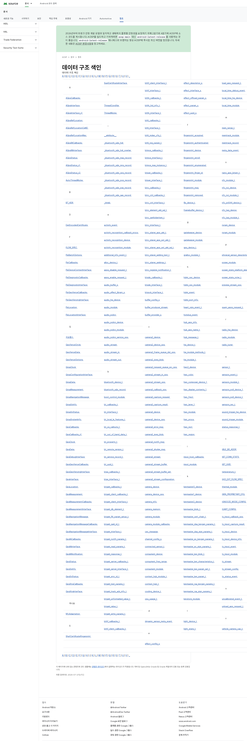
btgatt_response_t (113, 554)
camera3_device (153, 412)
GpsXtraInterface (74, 591)
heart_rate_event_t (193, 307)
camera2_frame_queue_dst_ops (160, 352)
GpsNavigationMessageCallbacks (82, 524)
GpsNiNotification (74, 554)
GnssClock (71, 367)
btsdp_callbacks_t (154, 277)
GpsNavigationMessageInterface (81, 531)
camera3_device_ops (155, 419)
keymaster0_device (193, 487)
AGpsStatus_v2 (73, 173)
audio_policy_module (114, 330)
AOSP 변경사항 (83, 43)
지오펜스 (70, 337)
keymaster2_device (193, 501)
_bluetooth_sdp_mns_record (118, 165)
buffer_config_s (152, 300)
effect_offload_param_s (195, 98)
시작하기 (25, 18)
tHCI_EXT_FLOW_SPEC (232, 479)
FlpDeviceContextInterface (79, 270)
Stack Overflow (186, 730)
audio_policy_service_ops (116, 337)
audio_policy (110, 315)
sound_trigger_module (233, 419)
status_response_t (231, 427)
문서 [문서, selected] (27, 3)
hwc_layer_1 (189, 404)
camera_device (152, 487)
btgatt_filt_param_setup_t (116, 516)
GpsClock (71, 442)
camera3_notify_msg (155, 442)
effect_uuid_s (190, 113)
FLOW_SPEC (72, 247)
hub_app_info (190, 322)
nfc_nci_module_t (230, 195)
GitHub (45, 735)
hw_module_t (190, 359)
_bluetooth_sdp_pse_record (118, 187)
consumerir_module (154, 569)
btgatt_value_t (111, 606)
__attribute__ (110, 135)
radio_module (228, 337)
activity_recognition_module (117, 247)
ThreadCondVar (112, 105)
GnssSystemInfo (74, 419)
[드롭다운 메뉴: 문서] (32, 3)
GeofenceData (73, 352)
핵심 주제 (53, 18)
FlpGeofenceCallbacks (77, 292)
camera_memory (153, 509)
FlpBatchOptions (74, 255)
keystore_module (192, 599)
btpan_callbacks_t (154, 173)
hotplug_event (191, 315)
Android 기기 (85, 18)
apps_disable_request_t (115, 270)
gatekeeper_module (193, 240)
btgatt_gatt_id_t (112, 524)
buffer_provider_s (153, 315)
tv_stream (227, 561)
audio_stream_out (113, 359)
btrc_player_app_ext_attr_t (158, 240)
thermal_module (230, 487)
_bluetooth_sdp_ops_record (118, 173)
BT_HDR (70, 202)
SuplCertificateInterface (116, 83)
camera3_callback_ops (156, 389)
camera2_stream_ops (155, 382)
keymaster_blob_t (192, 509)
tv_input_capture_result (233, 524)
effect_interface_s (193, 90)
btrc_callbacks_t (153, 187)
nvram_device (228, 225)
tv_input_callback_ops (233, 516)
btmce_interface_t (154, 158)
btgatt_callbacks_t (113, 487)
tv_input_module (230, 554)
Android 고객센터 (186, 707)
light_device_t (190, 621)
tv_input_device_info (232, 539)
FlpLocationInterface (76, 315)
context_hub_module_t (156, 576)
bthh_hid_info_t (152, 105)
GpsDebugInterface (75, 457)
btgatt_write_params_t (115, 614)
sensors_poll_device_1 (232, 389)
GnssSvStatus (73, 412)
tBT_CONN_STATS (231, 457)
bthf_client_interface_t (156, 83)
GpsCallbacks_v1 (74, 434)
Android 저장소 (49, 707)
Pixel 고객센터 (185, 712)
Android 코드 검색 (48, 3)
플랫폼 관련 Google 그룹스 (122, 725)
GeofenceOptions (74, 359)
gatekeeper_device (193, 232)
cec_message (151, 531)
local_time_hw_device (232, 98)
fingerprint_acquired (194, 135)
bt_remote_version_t (114, 449)
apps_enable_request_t (115, 277)
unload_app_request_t (233, 606)
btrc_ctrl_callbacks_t (155, 195)
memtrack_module (231, 135)
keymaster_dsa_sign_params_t (198, 531)
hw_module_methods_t (195, 352)
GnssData (71, 382)
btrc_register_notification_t (158, 270)
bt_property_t (111, 442)
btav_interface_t (112, 479)
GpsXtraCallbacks (74, 584)
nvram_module (229, 232)
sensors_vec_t (229, 404)
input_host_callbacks (194, 457)
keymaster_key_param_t (195, 576)
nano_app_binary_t (231, 173)
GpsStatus (71, 561)
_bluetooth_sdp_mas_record (118, 158)
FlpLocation (71, 307)
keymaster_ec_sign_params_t (198, 546)
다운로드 (46, 716)
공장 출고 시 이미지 (50, 725)
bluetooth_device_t (113, 382)
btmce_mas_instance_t (156, 165)
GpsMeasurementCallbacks (79, 501)
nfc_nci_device (229, 187)
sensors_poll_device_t (232, 397)
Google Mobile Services (189, 725)
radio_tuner (227, 344)
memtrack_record (230, 143)
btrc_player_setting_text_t (157, 255)
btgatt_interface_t (113, 531)
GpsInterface (72, 479)
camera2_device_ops (155, 344)
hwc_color (189, 374)
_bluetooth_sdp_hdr (114, 143)
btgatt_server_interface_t (116, 569)
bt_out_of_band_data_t (115, 434)
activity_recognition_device (117, 240)
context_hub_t (152, 584)
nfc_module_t (228, 180)
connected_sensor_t (155, 546)
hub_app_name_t (192, 330)
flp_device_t (190, 202)
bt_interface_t (111, 412)
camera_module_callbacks (157, 524)
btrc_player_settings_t (155, 262)
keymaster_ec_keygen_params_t (199, 539)
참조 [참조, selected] (122, 18)
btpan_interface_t (154, 180)
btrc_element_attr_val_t (156, 210)
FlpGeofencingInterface (77, 300)
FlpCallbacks (72, 262)
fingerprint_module (193, 180)
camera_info (151, 501)
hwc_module (190, 412)
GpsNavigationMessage (77, 516)
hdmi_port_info (191, 300)
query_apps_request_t (233, 307)
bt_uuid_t (109, 464)
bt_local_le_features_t (115, 419)
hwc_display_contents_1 (195, 389)
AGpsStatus (72, 158)
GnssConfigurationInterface (79, 374)
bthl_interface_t (153, 128)
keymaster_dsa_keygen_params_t (200, 524)
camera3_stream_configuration (160, 479)
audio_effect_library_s (114, 292)
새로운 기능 (8, 18)
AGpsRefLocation (74, 120)
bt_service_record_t (114, 457)
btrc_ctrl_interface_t (155, 202)
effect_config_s (152, 644)
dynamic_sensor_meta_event (159, 621)
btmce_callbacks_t (154, 150)
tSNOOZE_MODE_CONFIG (234, 501)
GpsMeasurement (74, 494)
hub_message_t (191, 337)
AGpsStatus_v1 (73, 165)
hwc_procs (189, 419)
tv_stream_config (230, 569)
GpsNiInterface (73, 546)
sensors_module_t (231, 382)
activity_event (111, 225)
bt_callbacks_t (111, 404)
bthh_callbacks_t (153, 98)
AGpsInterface (73, 105)
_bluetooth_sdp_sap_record (118, 195)
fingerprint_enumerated (195, 165)
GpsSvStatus (72, 576)
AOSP (64, 57)
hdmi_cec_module (192, 285)
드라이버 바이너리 (50, 730)
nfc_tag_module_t (231, 217)
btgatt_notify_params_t (115, 539)
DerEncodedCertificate (77, 225)
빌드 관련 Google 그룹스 (121, 730)
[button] (17, 23)
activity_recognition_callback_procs (121, 232)
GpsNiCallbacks (73, 539)
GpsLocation (72, 487)
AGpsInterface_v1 (74, 113)
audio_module (111, 307)
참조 (79, 57)
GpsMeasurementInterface (79, 509)
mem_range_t (228, 128)
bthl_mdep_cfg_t (153, 135)
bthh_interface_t (153, 113)
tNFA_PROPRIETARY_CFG (233, 494)
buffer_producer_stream (156, 307)
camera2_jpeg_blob (154, 359)
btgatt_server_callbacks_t (116, 561)
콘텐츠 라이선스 (98, 667)
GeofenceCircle (73, 344)
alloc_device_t (111, 262)
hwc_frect (189, 397)
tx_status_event (230, 576)
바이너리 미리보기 (50, 721)
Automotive (106, 18)
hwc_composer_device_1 (195, 382)
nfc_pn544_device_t (232, 202)
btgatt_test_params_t (114, 584)
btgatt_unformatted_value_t (117, 599)
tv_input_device (229, 531)
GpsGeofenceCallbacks (77, 464)
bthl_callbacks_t (153, 120)
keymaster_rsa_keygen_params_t (199, 584)
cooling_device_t (153, 591)
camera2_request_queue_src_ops (161, 367)
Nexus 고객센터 (185, 716)
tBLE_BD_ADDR (229, 449)
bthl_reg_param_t (153, 143)
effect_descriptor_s (193, 83)
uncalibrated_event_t (232, 599)
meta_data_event (230, 150)
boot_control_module (114, 397)
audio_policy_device (114, 322)
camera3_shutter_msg (155, 449)
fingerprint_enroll (192, 158)
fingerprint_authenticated (196, 143)
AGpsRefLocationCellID (77, 128)
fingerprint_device (192, 150)
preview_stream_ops (232, 285)
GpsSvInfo (71, 569)
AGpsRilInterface (74, 150)
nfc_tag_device (229, 210)
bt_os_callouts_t (112, 427)
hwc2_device (190, 367)
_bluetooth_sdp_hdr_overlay (118, 150)
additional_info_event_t (115, 255)
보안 (39, 18)
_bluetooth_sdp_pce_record (118, 180)
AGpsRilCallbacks (74, 143)
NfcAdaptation (73, 614)
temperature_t (229, 472)
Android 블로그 (117, 716)
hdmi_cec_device (192, 277)
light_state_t (190, 629)
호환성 (68, 18)
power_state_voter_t (232, 277)
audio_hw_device (112, 300)
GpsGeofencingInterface (78, 472)
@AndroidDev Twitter (120, 712)
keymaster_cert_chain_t (195, 516)
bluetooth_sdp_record (115, 389)
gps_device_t (190, 247)
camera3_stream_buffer (156, 464)
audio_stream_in (112, 352)
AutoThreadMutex (74, 180)
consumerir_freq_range (156, 561)
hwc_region (189, 434)
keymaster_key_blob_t (194, 554)
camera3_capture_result (156, 404)
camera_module (152, 516)
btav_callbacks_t (112, 472)
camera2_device (153, 337)
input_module (190, 464)
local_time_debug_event (233, 90)
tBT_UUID (226, 464)
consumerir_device (154, 554)
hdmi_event (189, 292)
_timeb (107, 202)
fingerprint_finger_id (193, 173)
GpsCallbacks (72, 427)
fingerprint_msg (191, 187)
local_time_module (231, 105)
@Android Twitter (118, 707)
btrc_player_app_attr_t (156, 232)
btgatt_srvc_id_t (112, 576)
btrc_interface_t (153, 225)
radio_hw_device (230, 330)
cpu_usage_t (151, 599)
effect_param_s (191, 105)
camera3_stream (153, 457)
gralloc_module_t (192, 255)
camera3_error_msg (154, 427)
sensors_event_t (230, 374)
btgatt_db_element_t (114, 509)
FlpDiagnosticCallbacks (77, 277)
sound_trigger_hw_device (234, 412)
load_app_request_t (232, 83)
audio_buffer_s (111, 285)
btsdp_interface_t (154, 285)
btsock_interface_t (154, 292)
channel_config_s (153, 539)
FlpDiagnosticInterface (77, 285)
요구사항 (46, 712)
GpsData (70, 449)
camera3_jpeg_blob (154, 434)
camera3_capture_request (157, 397)
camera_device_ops (154, 494)
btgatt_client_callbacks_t (116, 494)
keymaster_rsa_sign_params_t (198, 591)
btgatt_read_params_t (115, 546)
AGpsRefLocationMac (76, 135)
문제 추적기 (184, 735)
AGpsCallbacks (73, 98)
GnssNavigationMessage (78, 397)
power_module (229, 262)
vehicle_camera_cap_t (232, 629)
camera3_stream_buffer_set (158, 472)
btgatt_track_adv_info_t (115, 591)
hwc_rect (188, 427)
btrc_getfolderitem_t (155, 217)
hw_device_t (190, 344)
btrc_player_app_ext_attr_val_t (159, 247)
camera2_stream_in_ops (156, 374)
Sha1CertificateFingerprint (78, 636)
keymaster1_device (193, 494)
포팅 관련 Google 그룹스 (121, 735)
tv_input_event (229, 546)
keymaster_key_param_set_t (197, 569)
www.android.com (187, 721)
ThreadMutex (110, 113)
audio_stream (110, 344)
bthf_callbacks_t (112, 621)
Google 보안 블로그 (119, 721)
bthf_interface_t (153, 90)
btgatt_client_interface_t (116, 501)
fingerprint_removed (193, 195)
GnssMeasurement (75, 389)
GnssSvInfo (71, 404)
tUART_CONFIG (229, 509)
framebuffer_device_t (194, 210)
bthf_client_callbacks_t (115, 629)
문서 (5, 11)
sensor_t (226, 367)
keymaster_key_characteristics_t (199, 561)
